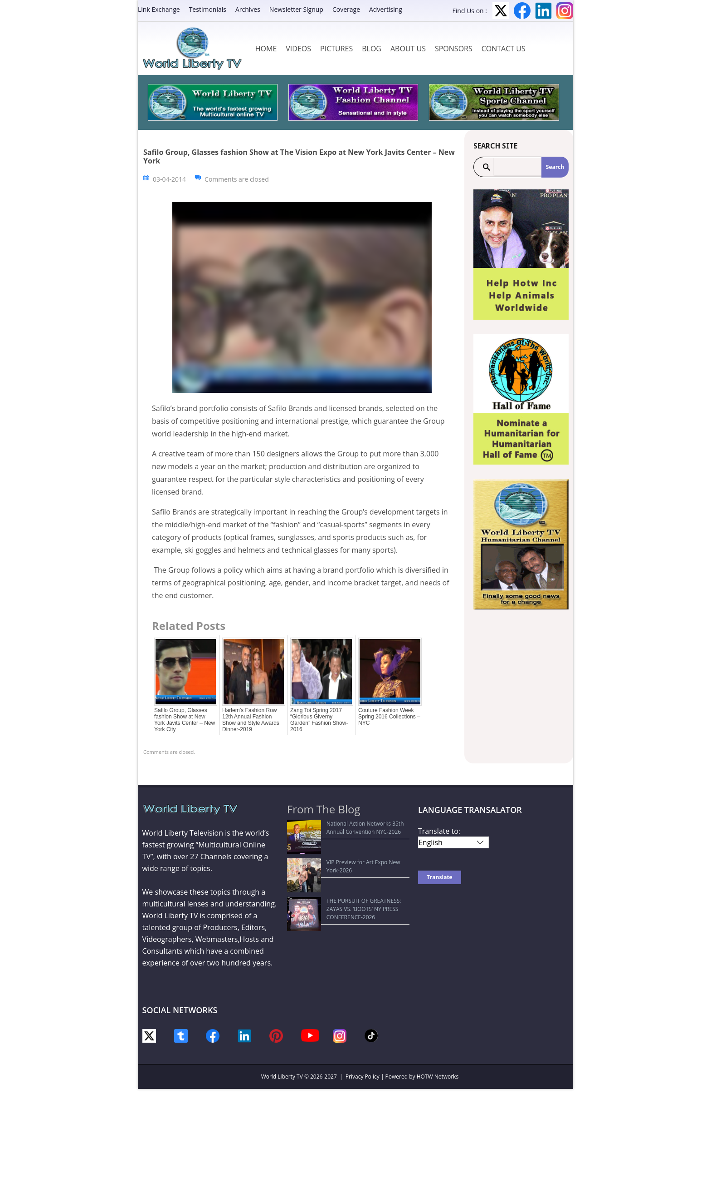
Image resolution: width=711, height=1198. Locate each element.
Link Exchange (159, 9)
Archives (247, 9)
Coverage (346, 9)
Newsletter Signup (296, 9)
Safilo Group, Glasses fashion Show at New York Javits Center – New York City (184, 720)
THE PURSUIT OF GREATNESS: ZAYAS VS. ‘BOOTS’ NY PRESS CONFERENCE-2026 (343, 863)
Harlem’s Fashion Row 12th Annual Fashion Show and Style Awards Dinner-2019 (250, 720)
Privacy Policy (363, 1076)
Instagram (564, 10)
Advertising (385, 9)
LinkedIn (543, 10)
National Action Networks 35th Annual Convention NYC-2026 (340, 828)
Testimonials (207, 9)
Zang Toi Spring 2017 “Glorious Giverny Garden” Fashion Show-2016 (319, 720)
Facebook (522, 10)
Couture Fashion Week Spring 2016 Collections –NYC (389, 716)
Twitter (500, 10)
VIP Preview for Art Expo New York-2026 (342, 845)
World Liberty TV (282, 1076)
